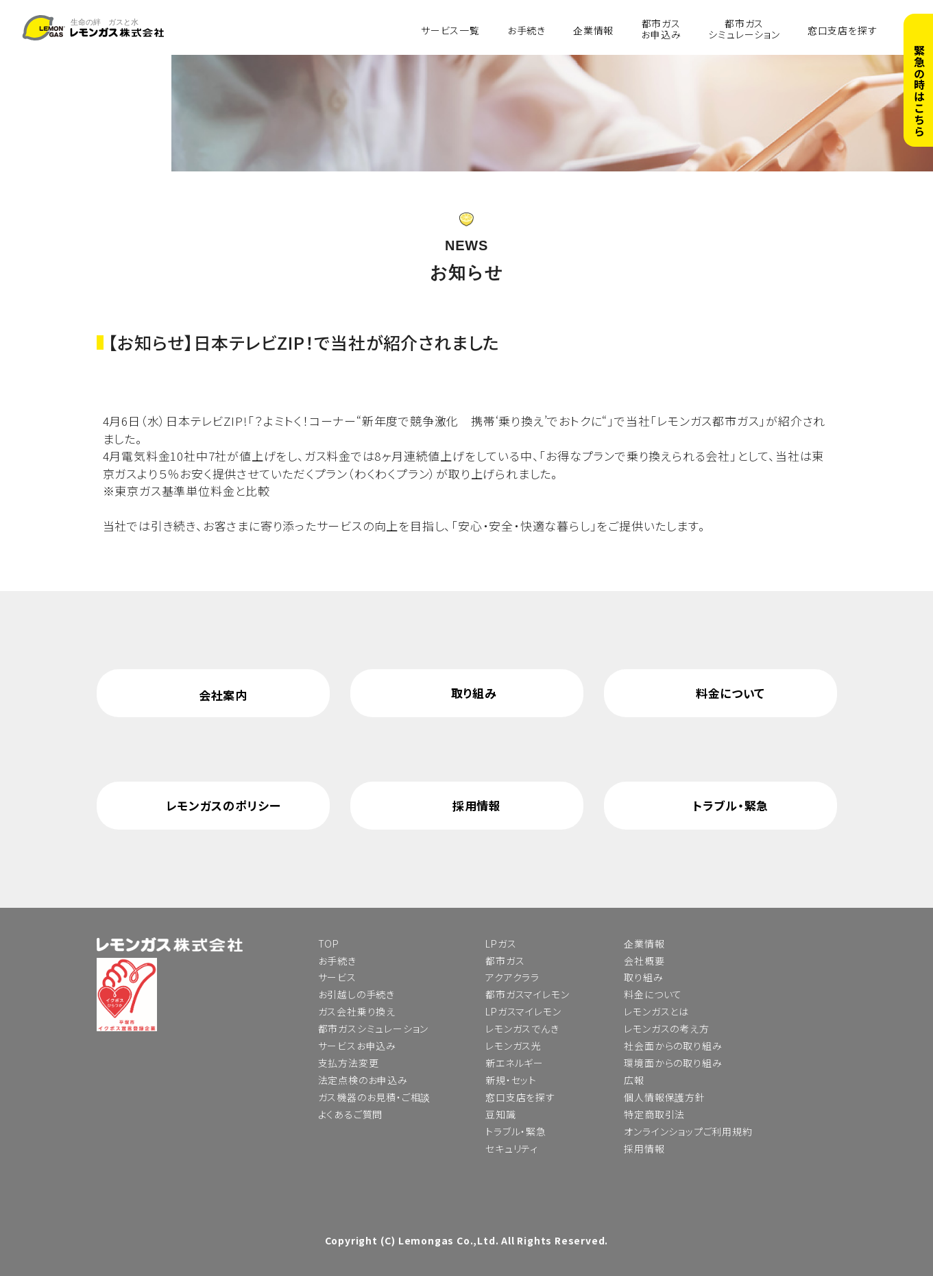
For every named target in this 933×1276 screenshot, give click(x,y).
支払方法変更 (348, 1063)
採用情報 (476, 805)
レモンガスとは (656, 1011)
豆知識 (500, 1114)
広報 (634, 1080)
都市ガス (504, 960)
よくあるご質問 (350, 1114)
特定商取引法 (654, 1114)
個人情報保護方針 (664, 1097)
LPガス (500, 943)
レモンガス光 (513, 1045)
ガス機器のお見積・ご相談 (374, 1097)
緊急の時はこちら (919, 90)
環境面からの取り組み (673, 1063)
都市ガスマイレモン (527, 994)
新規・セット (511, 1080)
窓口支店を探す (842, 29)
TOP (328, 943)
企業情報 (593, 29)
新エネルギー (514, 1063)
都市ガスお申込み (661, 28)
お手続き (526, 29)
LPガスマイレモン (523, 1011)
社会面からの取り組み (673, 1045)
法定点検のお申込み (363, 1080)
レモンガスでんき (522, 1028)
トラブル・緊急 (730, 805)
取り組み (474, 692)
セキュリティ (511, 1148)
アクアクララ (512, 977)
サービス (337, 977)
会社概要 (644, 960)
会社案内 (223, 694)
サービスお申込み (357, 1045)
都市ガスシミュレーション (743, 28)
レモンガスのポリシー (223, 805)
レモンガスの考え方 (666, 1028)
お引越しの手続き (356, 994)
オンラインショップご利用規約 (688, 1131)
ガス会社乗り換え (357, 1011)
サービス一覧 (450, 29)
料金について (730, 692)
